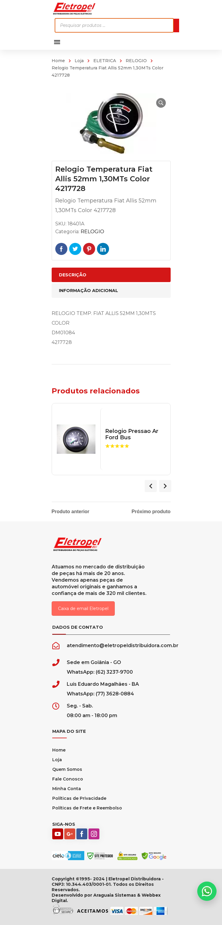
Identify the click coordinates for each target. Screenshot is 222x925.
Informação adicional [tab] (88, 290)
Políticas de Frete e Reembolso (87, 808)
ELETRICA (104, 60)
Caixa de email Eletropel (83, 608)
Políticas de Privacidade (79, 798)
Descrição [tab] (72, 275)
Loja (79, 60)
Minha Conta (66, 788)
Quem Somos (67, 769)
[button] (161, 103)
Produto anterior (70, 511)
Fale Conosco (67, 779)
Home (58, 60)
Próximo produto (151, 511)
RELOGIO (136, 60)
